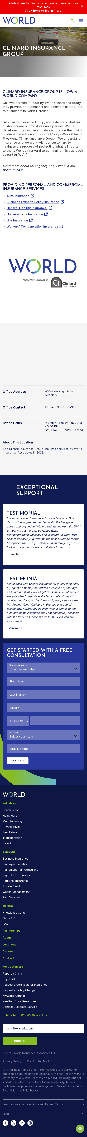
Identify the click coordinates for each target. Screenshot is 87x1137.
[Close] (82, 7)
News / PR (10, 918)
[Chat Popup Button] (80, 1129)
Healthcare (10, 815)
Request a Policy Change (19, 990)
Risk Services (11, 897)
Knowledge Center (15, 912)
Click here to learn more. (43, 10)
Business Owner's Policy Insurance (33, 202)
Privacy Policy (12, 1061)
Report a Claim (12, 973)
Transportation (12, 838)
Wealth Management (16, 892)
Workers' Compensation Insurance (32, 226)
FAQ (5, 923)
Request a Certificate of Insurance (25, 984)
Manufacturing (12, 821)
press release (13, 170)
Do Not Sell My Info (40, 1061)
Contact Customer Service (20, 1007)
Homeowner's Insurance (25, 214)
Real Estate (10, 832)
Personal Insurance (15, 880)
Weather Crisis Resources (19, 1001)
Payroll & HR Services (17, 875)
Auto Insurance (18, 196)
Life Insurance (17, 220)
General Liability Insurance (27, 208)
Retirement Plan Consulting (20, 869)
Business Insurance (15, 858)
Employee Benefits (15, 864)
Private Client (11, 886)
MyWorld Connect (14, 995)
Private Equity (12, 826)
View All (8, 843)
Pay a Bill (9, 979)
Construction (11, 810)
